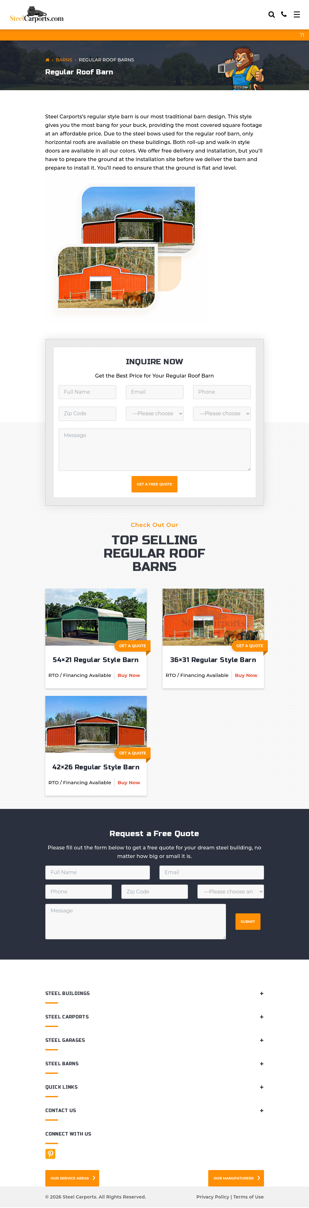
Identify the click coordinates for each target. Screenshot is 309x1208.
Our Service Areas (70, 1179)
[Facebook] (50, 1154)
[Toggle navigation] (297, 14)
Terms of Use (248, 1197)
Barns (64, 60)
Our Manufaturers (234, 1179)
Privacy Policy (212, 1197)
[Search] (271, 14)
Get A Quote (135, 647)
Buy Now (129, 676)
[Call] (284, 14)
